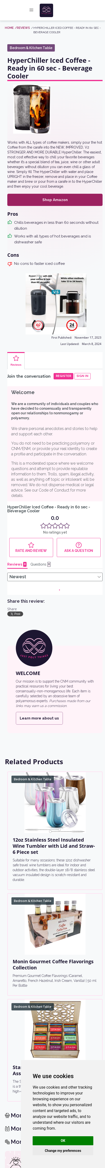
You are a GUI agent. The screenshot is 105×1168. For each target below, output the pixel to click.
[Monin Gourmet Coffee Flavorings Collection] (55, 702)
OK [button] (63, 1141)
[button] (31, 10)
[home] (56, 10)
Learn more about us (39, 496)
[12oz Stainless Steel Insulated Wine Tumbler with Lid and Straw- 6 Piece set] (55, 580)
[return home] (53, 1046)
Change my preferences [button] (63, 1151)
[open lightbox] (31, 109)
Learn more (65, 994)
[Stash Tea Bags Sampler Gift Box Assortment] (55, 808)
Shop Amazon (55, 200)
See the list (24, 975)
